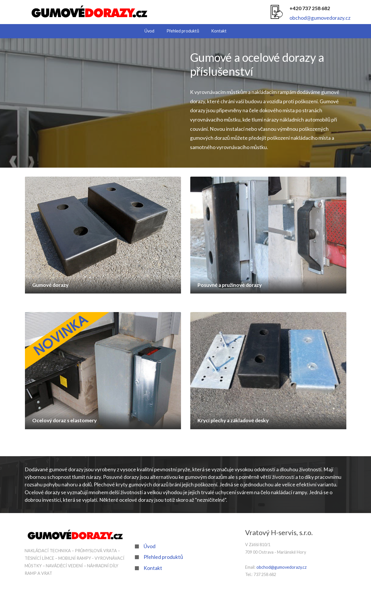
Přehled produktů (183, 30)
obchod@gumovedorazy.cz (319, 18)
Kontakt (219, 30)
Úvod (149, 30)
